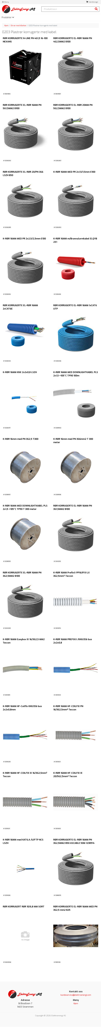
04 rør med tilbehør (18, 25)
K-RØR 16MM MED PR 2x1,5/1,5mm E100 (74, 171)
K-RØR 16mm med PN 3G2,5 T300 (20, 439)
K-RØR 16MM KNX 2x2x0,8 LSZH (20, 372)
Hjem (6, 25)
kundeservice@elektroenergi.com (76, 995)
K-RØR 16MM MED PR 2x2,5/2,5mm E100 (24, 238)
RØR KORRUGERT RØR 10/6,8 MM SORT (23, 906)
